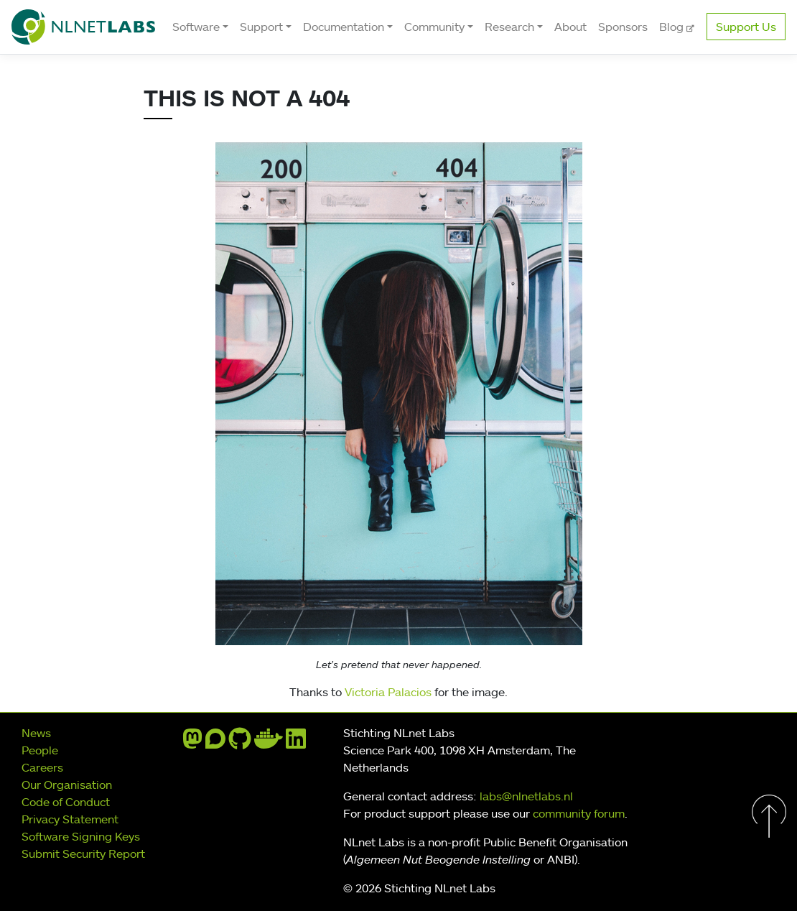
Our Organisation (67, 784)
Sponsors (623, 26)
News (36, 733)
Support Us (746, 26)
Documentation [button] (343, 26)
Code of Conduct (66, 802)
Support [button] (261, 26)
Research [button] (509, 26)
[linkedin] (296, 743)
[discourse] (215, 743)
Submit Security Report (83, 853)
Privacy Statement (70, 819)
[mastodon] (192, 743)
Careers (42, 767)
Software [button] (196, 26)
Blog (672, 26)
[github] (239, 743)
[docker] (268, 743)
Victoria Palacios (388, 692)
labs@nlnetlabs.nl (526, 796)
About (570, 26)
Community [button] (434, 26)
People (40, 750)
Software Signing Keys (81, 836)
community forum (579, 813)
